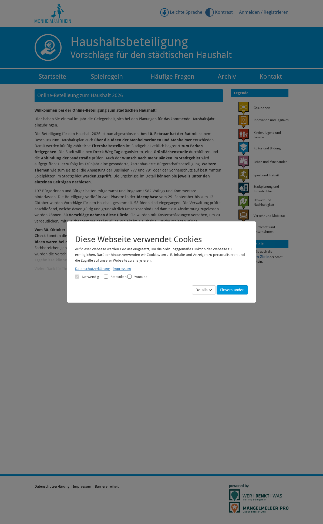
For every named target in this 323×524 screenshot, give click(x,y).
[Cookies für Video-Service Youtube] (129, 277)
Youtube (137, 277)
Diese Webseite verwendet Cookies (138, 239)
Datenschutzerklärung (92, 269)
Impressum (122, 269)
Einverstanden (232, 290)
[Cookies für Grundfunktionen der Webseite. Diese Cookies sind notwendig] (87, 277)
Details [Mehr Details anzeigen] (204, 290)
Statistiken (115, 277)
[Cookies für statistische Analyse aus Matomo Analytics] (106, 277)
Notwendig (87, 277)
